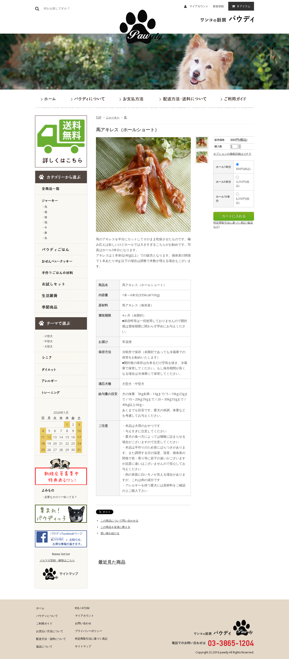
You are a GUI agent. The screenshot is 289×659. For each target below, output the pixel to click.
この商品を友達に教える (115, 527)
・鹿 (44, 212)
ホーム (40, 608)
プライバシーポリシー (88, 631)
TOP (98, 117)
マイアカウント (196, 6)
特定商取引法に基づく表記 (91, 639)
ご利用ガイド (44, 623)
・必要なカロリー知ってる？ (59, 497)
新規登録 (218, 6)
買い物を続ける (109, 533)
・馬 (44, 207)
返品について (44, 646)
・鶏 (44, 222)
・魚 (44, 238)
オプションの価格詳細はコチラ (232, 154)
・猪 (44, 217)
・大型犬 (47, 346)
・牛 (44, 227)
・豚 (44, 233)
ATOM (85, 608)
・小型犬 (47, 336)
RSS (77, 608)
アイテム (241, 6)
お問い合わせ (83, 623)
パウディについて (47, 616)
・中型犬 (47, 341)
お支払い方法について (49, 631)
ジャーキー (112, 117)
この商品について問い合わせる (119, 521)
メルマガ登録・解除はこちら (57, 560)
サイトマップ (83, 646)
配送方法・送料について (51, 639)
